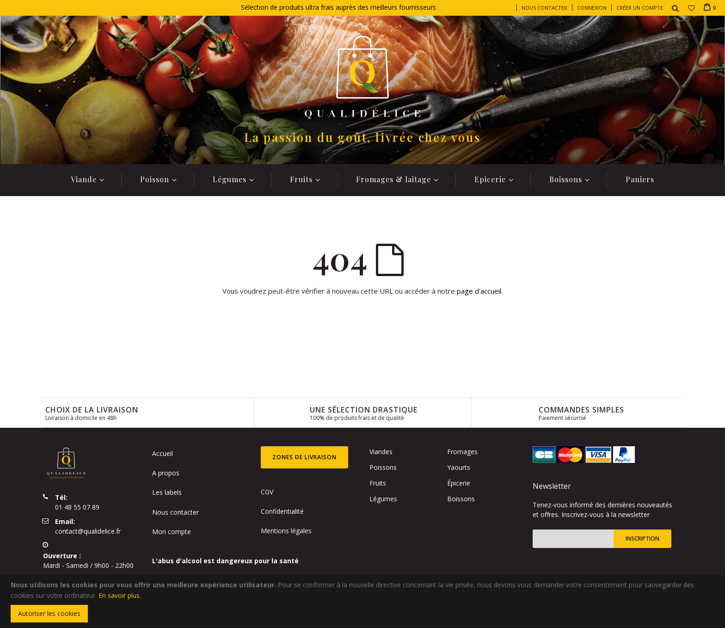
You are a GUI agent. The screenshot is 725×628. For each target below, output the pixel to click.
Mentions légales (286, 530)
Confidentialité (282, 511)
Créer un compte (639, 7)
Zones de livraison (304, 457)
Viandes (381, 451)
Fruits (377, 483)
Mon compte (171, 531)
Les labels (167, 492)
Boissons (461, 498)
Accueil (162, 453)
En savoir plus (119, 595)
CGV (267, 491)
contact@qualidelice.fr (88, 531)
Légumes (383, 498)
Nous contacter (544, 7)
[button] (691, 7)
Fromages (462, 451)
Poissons (383, 467)
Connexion (592, 7)
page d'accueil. (480, 291)
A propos (165, 472)
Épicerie (458, 483)
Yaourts (458, 467)
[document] (364, 601)
